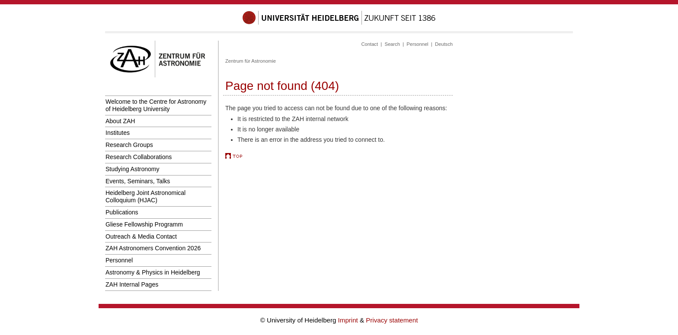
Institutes (118, 132)
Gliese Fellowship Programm (144, 224)
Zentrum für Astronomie (250, 61)
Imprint (349, 320)
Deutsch (444, 44)
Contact (369, 44)
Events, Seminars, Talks (138, 181)
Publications (122, 212)
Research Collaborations (139, 156)
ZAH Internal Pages (132, 284)
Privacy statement (392, 320)
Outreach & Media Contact (141, 236)
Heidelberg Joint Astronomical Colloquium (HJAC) (145, 196)
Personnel (119, 260)
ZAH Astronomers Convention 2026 (153, 248)
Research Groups (129, 144)
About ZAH (120, 121)
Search (392, 44)
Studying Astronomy (133, 169)
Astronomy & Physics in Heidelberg (153, 272)
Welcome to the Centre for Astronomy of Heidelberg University (156, 105)
